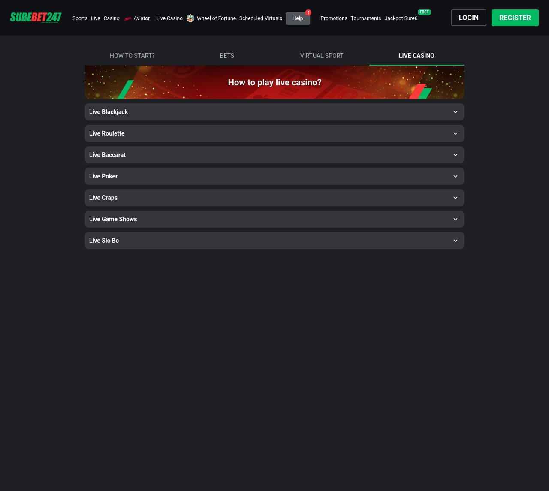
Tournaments (366, 18)
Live (95, 18)
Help (298, 18)
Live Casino (170, 18)
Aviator (142, 18)
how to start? (132, 55)
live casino (416, 55)
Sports (79, 18)
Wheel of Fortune (216, 18)
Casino (112, 18)
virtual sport (322, 55)
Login (469, 18)
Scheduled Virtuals (260, 18)
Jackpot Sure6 (401, 18)
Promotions (334, 18)
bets (227, 55)
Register (515, 18)
